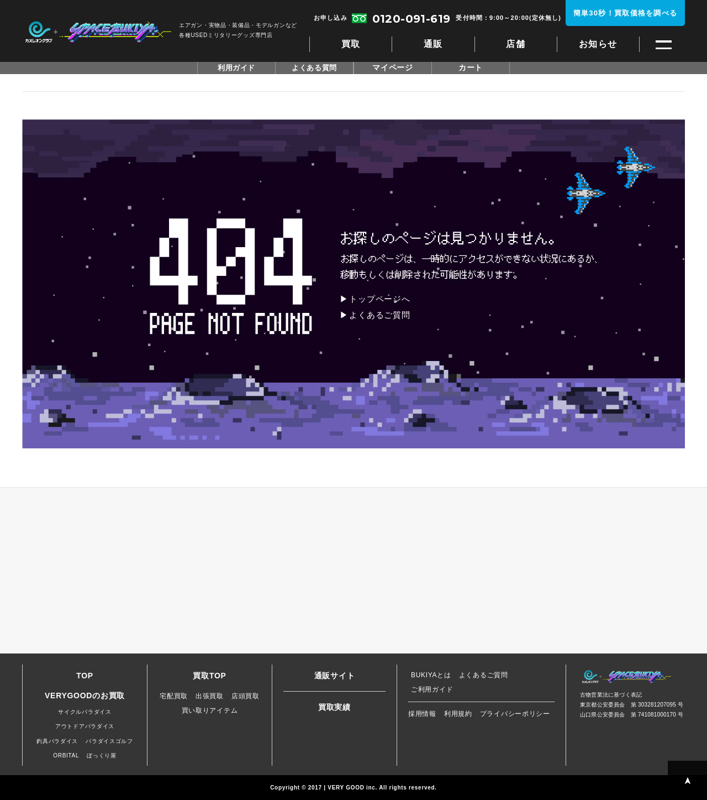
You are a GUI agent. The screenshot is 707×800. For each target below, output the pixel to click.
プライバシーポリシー (515, 714)
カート (470, 68)
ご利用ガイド (432, 689)
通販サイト (334, 675)
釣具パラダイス (57, 741)
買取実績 (334, 707)
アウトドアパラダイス (84, 726)
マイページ (392, 68)
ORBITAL (66, 755)
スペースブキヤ (98, 32)
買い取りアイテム (210, 710)
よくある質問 (314, 68)
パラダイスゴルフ (109, 741)
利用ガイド (236, 68)
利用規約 (458, 714)
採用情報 (422, 714)
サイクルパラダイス (84, 712)
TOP (84, 675)
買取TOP (209, 675)
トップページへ (379, 299)
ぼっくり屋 (102, 755)
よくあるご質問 (379, 315)
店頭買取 (245, 696)
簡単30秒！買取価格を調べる (625, 13)
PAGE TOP (687, 780)
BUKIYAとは (431, 675)
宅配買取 (174, 696)
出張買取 (210, 696)
